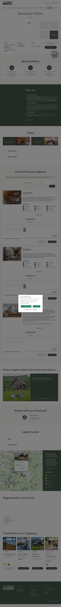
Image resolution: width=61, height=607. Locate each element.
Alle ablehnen (36, 306)
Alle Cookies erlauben (26, 306)
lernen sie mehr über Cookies (24, 303)
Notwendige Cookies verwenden (30, 309)
